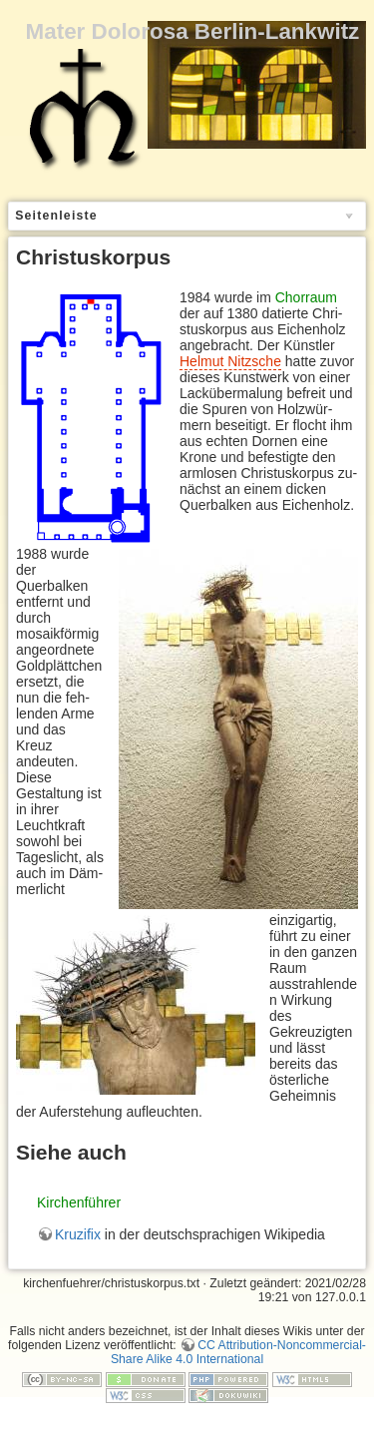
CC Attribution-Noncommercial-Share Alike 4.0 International (238, 1352)
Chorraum (306, 297)
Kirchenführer (79, 1202)
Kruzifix (78, 1234)
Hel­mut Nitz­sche (230, 361)
